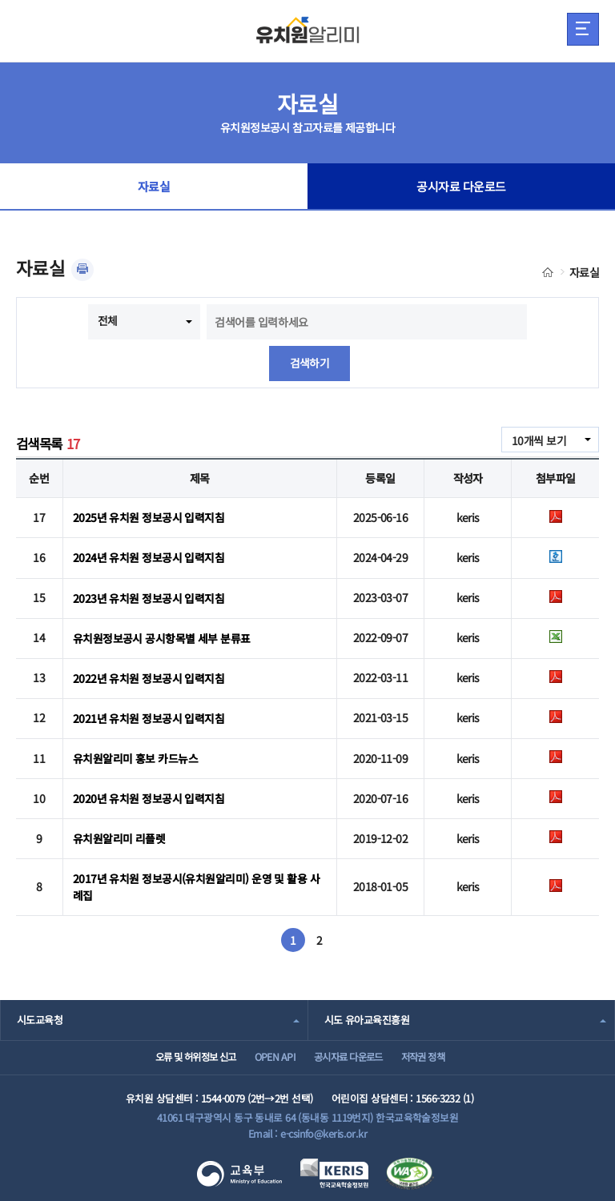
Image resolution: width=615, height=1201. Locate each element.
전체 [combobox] (108, 320)
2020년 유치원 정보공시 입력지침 (148, 795)
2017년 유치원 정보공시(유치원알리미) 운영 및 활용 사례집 (196, 882)
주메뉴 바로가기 (0, 0)
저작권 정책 (436, 1054)
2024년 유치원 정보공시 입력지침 (148, 557)
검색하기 (310, 363)
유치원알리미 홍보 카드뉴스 (135, 756)
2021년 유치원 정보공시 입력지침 (148, 716)
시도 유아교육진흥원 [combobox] (366, 1014)
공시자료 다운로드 (461, 187)
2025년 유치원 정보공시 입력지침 (148, 517)
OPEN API (269, 1054)
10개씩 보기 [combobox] (539, 440)
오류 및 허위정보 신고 (180, 1054)
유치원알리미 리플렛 (119, 835)
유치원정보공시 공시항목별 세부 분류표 (162, 637)
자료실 (154, 187)
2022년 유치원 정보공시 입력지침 (148, 676)
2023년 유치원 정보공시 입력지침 (148, 596)
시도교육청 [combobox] (39, 1014)
